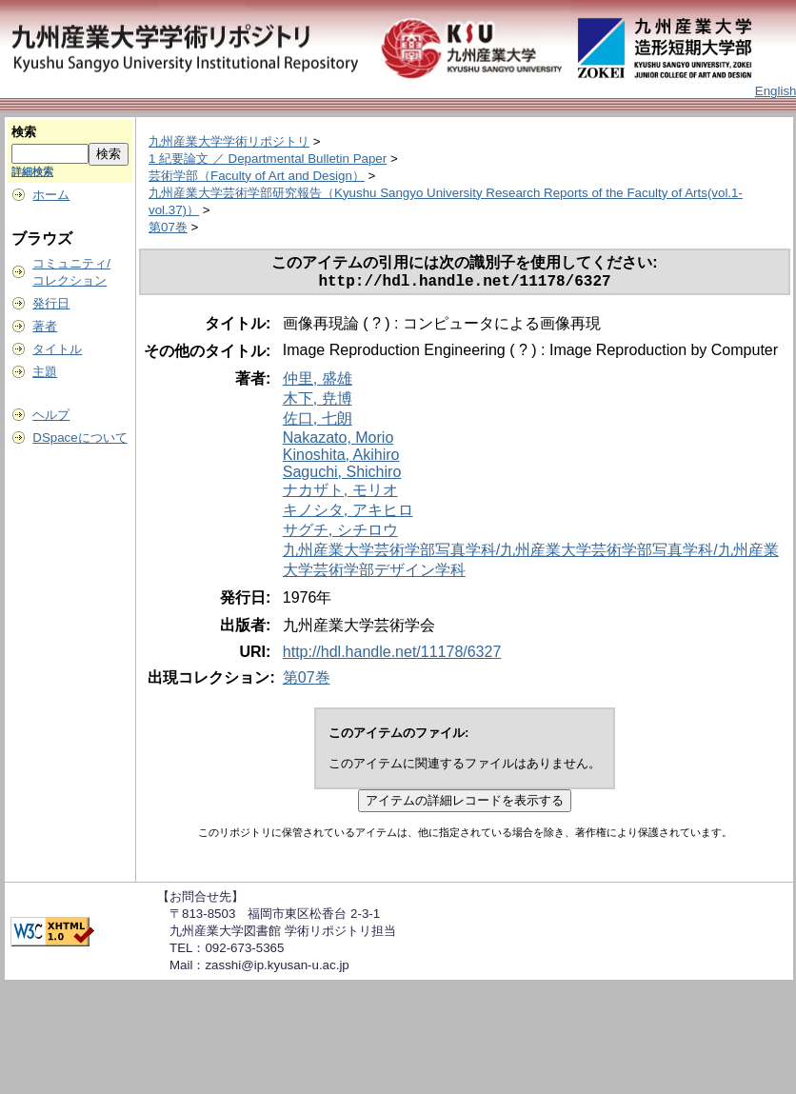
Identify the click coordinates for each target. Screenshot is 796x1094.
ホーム (51, 195)
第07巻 (168, 227)
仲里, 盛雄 (317, 382)
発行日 (51, 303)
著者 (44, 326)
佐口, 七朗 (317, 422)
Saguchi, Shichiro (342, 475)
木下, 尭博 (317, 402)
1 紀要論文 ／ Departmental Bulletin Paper (268, 158)
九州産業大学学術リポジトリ (229, 141)
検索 (23, 132)
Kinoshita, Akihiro (341, 458)
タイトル (57, 349)
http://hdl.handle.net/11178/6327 (392, 655)
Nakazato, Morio (338, 441)
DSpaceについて (79, 437)
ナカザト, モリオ (340, 494)
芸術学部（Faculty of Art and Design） (257, 176)
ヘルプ (51, 415)
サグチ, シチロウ (340, 534)
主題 (44, 372)
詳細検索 (32, 171)
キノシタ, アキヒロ (348, 514)
